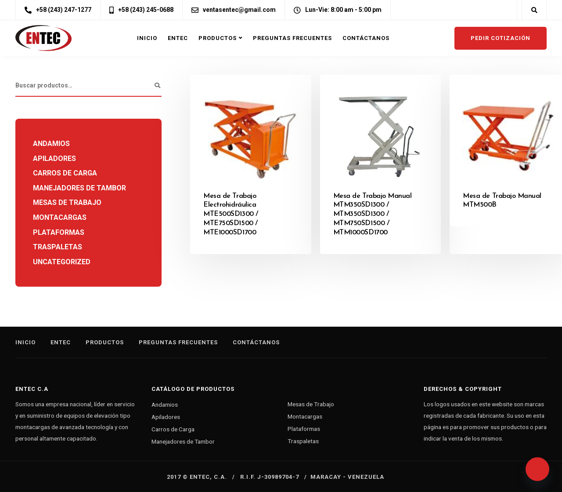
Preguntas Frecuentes (292, 38)
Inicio (147, 38)
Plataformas (58, 232)
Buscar (157, 86)
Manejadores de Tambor (79, 188)
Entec (178, 38)
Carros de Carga (65, 173)
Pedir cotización (500, 38)
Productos (217, 38)
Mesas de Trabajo (67, 202)
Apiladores (54, 158)
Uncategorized (61, 262)
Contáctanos (365, 38)
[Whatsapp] (537, 469)
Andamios (51, 143)
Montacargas (59, 217)
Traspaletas (57, 247)
